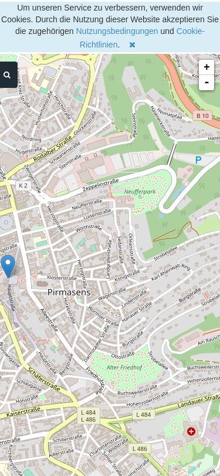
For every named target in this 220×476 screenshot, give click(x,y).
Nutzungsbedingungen (117, 31)
